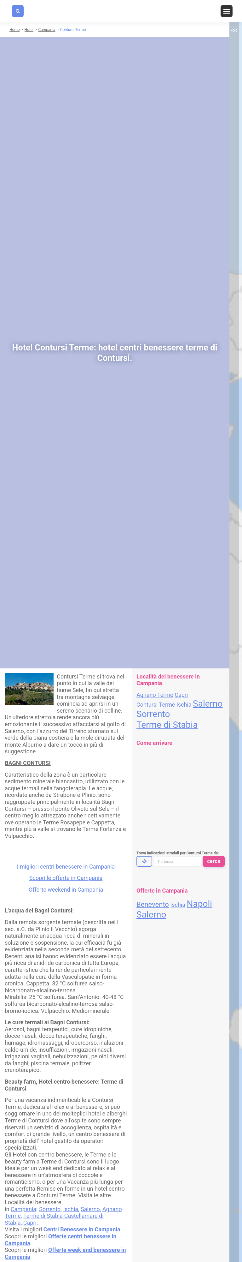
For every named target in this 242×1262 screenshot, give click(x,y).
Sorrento (49, 1209)
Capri (30, 1222)
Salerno (90, 1209)
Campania (23, 1209)
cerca (213, 861)
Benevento (152, 904)
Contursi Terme (155, 704)
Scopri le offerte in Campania (65, 878)
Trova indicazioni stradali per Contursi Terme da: (177, 853)
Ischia (70, 1209)
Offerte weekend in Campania (66, 889)
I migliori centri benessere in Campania (66, 866)
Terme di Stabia (167, 725)
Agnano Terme (154, 694)
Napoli (199, 904)
